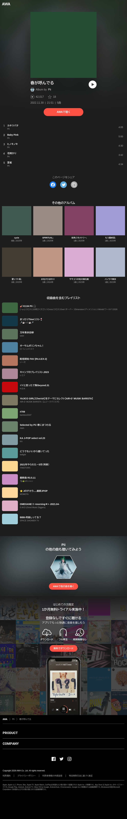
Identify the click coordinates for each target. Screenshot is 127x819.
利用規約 (7, 776)
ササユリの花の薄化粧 (79, 279)
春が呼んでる (25, 719)
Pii (49, 89)
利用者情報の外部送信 (52, 776)
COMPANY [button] (11, 744)
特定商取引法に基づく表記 (81, 776)
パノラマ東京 (110, 279)
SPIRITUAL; (47, 238)
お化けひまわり (48, 279)
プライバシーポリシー (26, 776)
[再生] (93, 84)
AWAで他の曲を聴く (63, 586)
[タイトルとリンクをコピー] (74, 184)
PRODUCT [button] (10, 733)
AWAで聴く (63, 112)
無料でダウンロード (63, 648)
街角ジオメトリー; (79, 238)
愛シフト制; (16, 279)
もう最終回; (110, 238)
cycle (16, 238)
